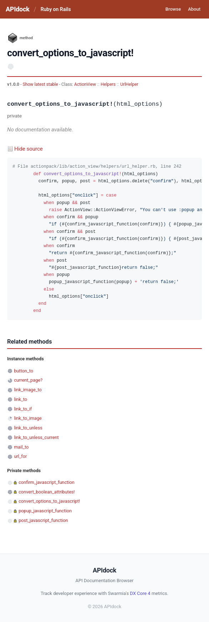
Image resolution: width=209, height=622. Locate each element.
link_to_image (28, 418)
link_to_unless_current (36, 437)
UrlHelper (129, 84)
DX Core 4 (140, 593)
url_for (20, 456)
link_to (20, 399)
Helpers (108, 84)
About (194, 9)
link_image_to (28, 389)
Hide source (28, 149)
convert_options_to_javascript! (49, 501)
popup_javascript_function (45, 510)
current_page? (28, 380)
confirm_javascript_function (47, 482)
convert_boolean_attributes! (47, 492)
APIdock (17, 9)
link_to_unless (28, 427)
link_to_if (23, 409)
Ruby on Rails (56, 9)
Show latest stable (40, 84)
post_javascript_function (43, 520)
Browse (173, 9)
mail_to (21, 447)
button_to (23, 370)
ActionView (85, 84)
